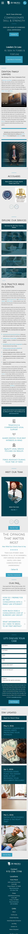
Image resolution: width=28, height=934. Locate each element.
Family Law (14, 915)
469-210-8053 (14, 904)
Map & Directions (14, 888)
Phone (3, 655)
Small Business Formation (14, 921)
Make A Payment (14, 929)
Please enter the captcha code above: (11, 680)
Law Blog (14, 923)
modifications (21, 299)
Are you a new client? (7, 664)
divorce (3, 121)
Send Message (14, 702)
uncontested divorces (12, 299)
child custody (10, 301)
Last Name (4, 650)
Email (3, 660)
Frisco (11, 91)
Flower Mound (4, 91)
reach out (3, 374)
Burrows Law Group (7, 80)
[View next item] (17, 207)
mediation (12, 385)
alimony (3, 301)
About (14, 912)
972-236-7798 (14, 871)
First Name (5, 645)
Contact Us (14, 926)
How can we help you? (7, 669)
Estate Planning (14, 918)
